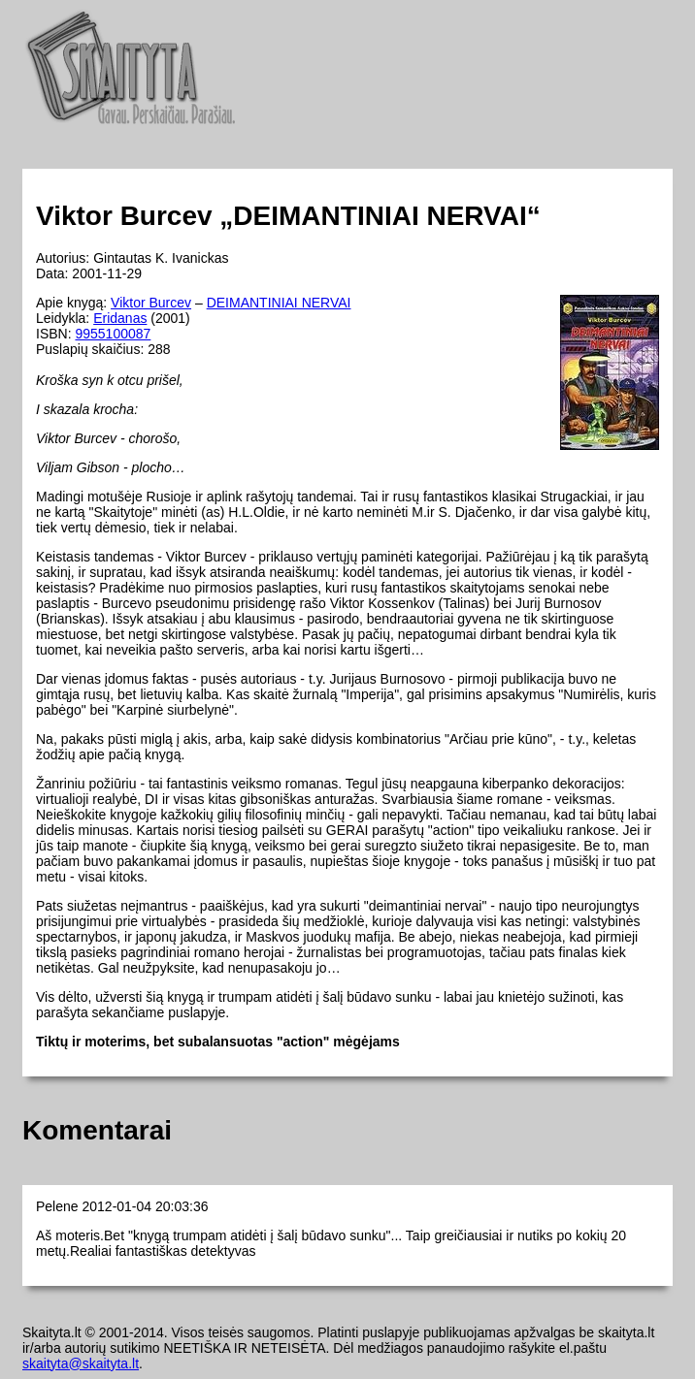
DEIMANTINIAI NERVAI (279, 302)
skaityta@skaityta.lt (80, 1363)
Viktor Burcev (151, 302)
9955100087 (112, 333)
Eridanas (120, 318)
